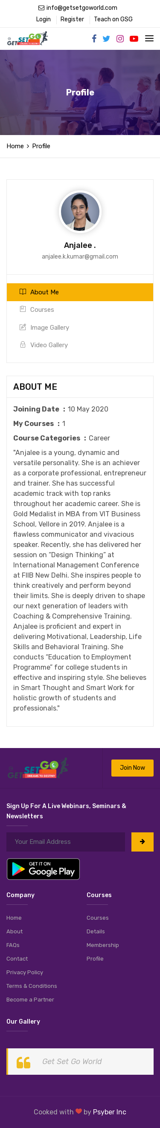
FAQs (13, 945)
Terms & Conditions (31, 986)
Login (43, 19)
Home (15, 146)
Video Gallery (44, 345)
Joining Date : (40, 409)
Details (96, 931)
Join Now (132, 767)
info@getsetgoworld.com (77, 8)
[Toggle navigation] (149, 38)
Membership (103, 945)
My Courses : (37, 424)
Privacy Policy (24, 972)
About (14, 931)
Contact (17, 958)
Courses (37, 310)
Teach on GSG (113, 19)
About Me (39, 292)
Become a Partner (30, 999)
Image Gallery (44, 327)
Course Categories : (51, 438)
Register (72, 19)
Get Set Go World (72, 1061)
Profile (95, 958)
